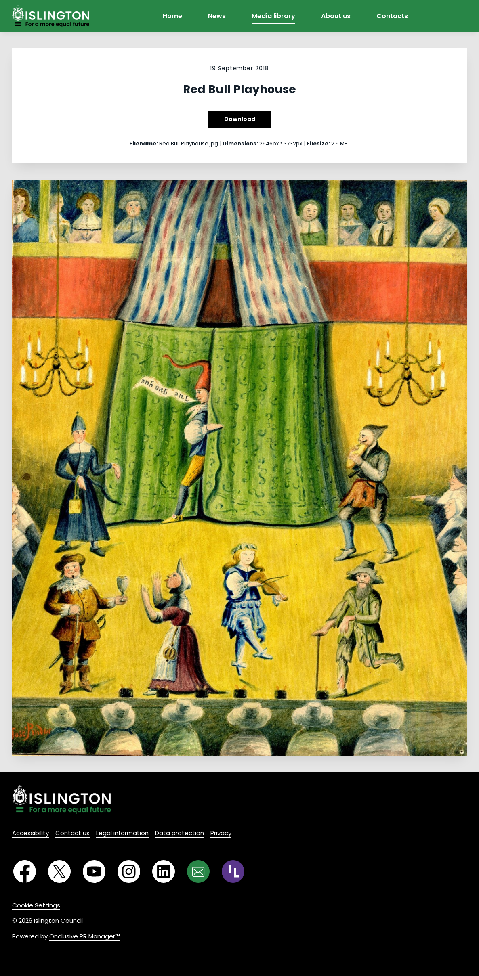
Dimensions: (240, 143)
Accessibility (30, 833)
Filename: (143, 143)
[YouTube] (94, 871)
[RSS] (233, 871)
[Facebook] (24, 871)
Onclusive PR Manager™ (84, 936)
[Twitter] (59, 871)
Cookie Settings (36, 905)
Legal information (122, 833)
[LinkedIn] (163, 871)
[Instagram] (129, 871)
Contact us (72, 833)
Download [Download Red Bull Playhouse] (239, 119)
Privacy (220, 833)
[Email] (198, 871)
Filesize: (318, 143)
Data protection (179, 833)
